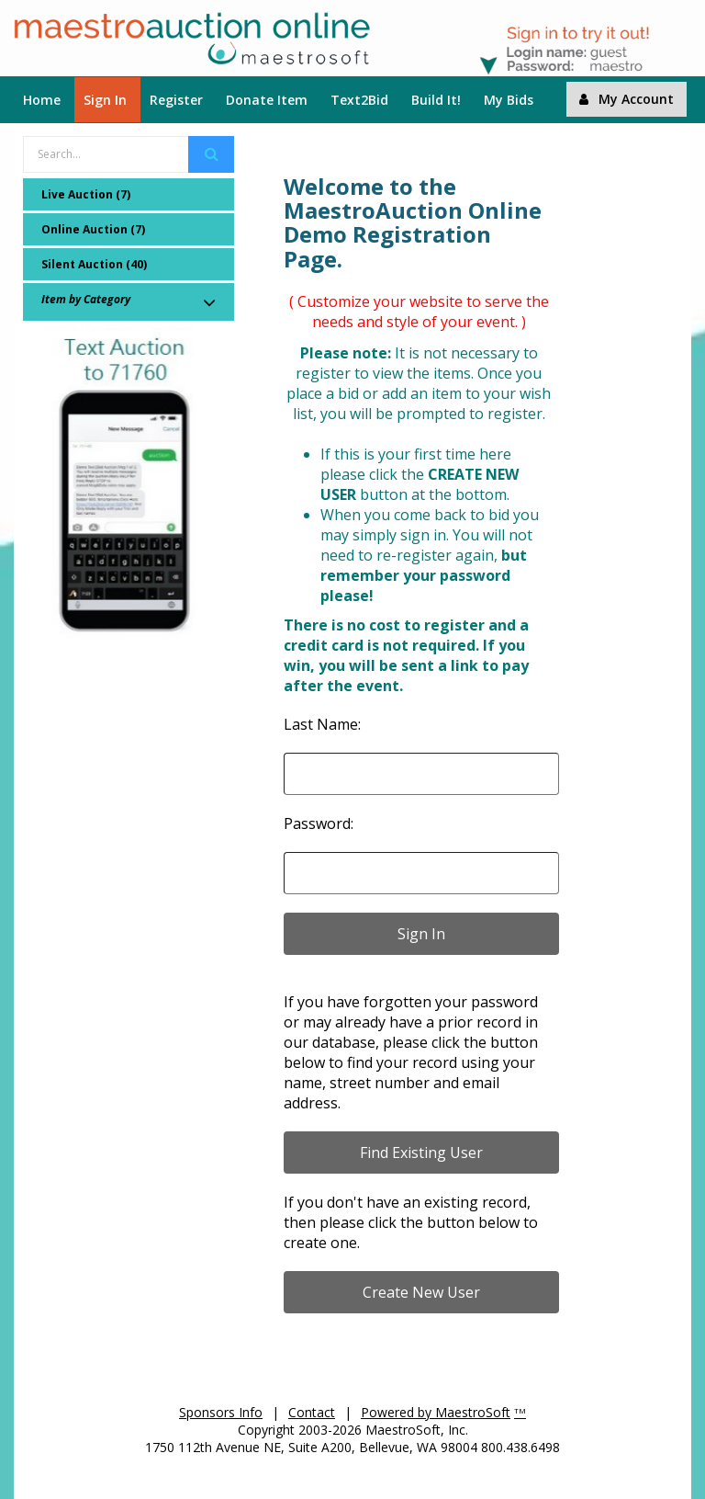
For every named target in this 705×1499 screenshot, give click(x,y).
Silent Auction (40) (94, 264)
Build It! (436, 99)
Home (42, 99)
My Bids (508, 99)
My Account (626, 99)
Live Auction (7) (85, 194)
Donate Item (267, 99)
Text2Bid (359, 99)
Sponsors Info (221, 1412)
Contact (311, 1412)
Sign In (105, 99)
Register (176, 99)
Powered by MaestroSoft (435, 1412)
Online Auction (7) (93, 229)
